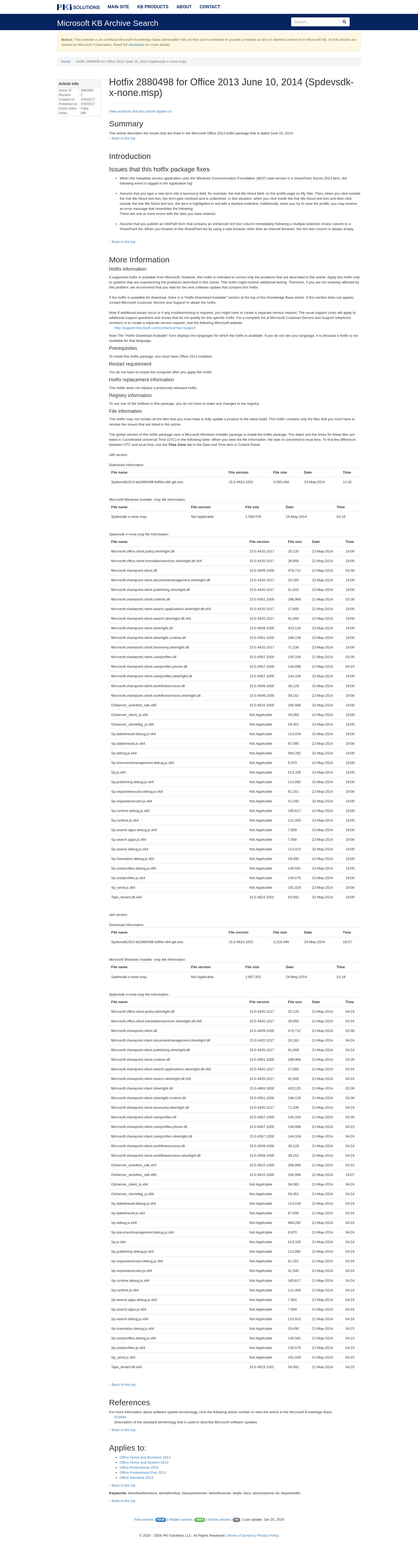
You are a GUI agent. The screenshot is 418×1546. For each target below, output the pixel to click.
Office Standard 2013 (136, 1478)
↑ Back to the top (122, 138)
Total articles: (144, 1519)
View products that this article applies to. (140, 111)
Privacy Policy (268, 1535)
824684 (120, 1417)
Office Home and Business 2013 (145, 1457)
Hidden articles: (181, 1519)
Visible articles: (220, 1519)
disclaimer (136, 45)
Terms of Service (240, 1535)
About (184, 7)
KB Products (152, 7)
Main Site (118, 7)
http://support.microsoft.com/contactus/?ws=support (155, 328)
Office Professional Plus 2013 (143, 1473)
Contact (210, 7)
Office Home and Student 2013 (144, 1462)
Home (66, 61)
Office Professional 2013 (139, 1467)
